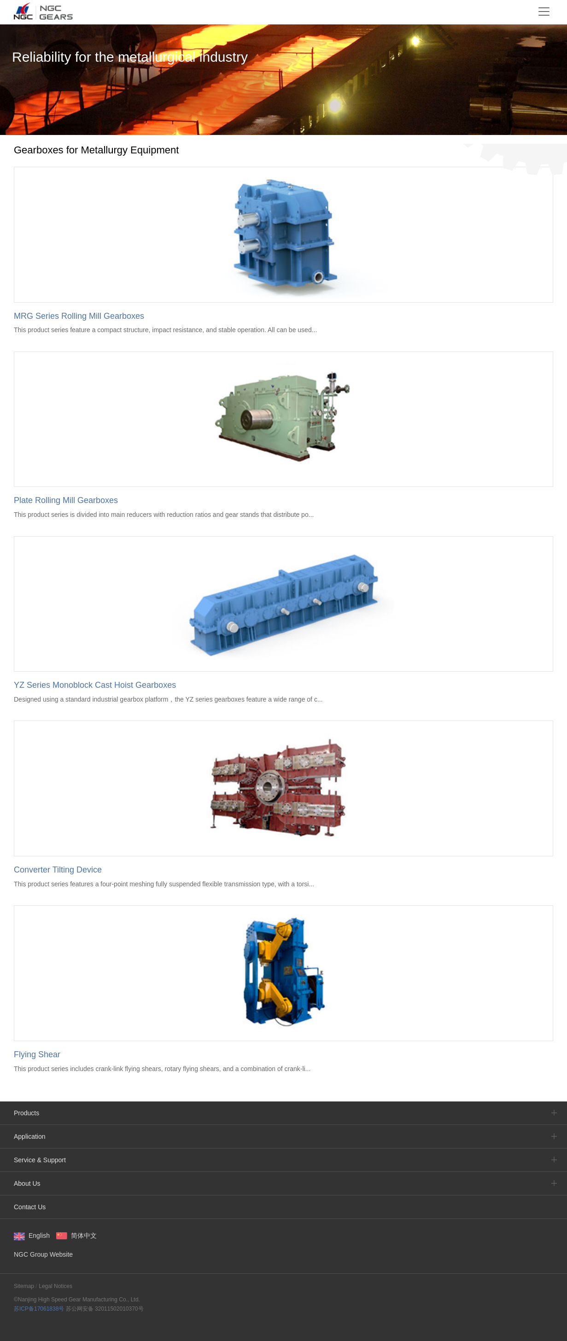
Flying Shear (37, 1054)
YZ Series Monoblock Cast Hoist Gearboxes (95, 685)
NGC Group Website (43, 1254)
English (39, 1235)
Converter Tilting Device (58, 869)
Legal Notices (55, 1286)
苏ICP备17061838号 (39, 1309)
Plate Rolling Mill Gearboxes (66, 500)
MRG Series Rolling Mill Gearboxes (79, 316)
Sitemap (24, 1286)
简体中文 (84, 1235)
